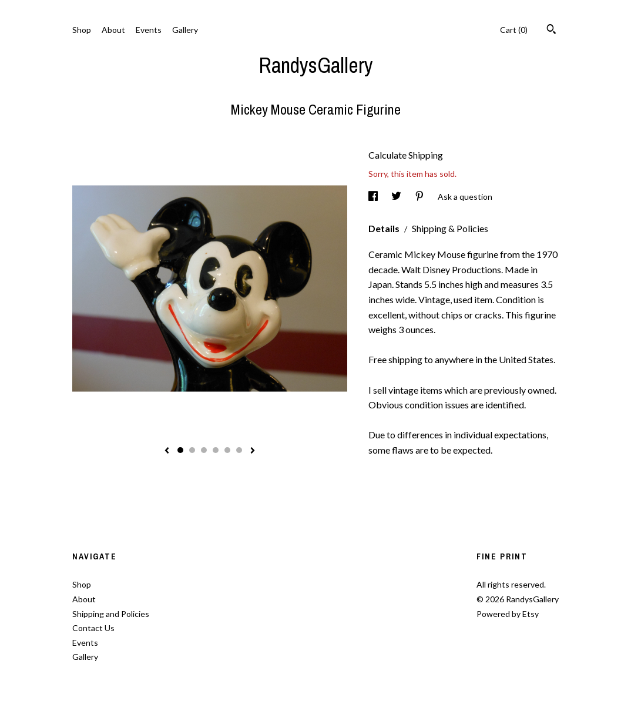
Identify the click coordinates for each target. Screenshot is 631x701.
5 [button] (227, 450)
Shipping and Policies (110, 614)
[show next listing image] (253, 451)
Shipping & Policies (450, 228)
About (113, 30)
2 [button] (192, 450)
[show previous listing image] (167, 451)
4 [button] (216, 450)
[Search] (551, 30)
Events (149, 30)
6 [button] (239, 450)
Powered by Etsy (507, 614)
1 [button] (180, 450)
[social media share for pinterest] (420, 197)
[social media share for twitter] (397, 197)
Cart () (514, 30)
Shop (81, 30)
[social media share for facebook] (374, 197)
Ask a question (465, 197)
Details (384, 228)
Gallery (185, 30)
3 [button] (204, 450)
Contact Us (93, 628)
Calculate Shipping (405, 154)
